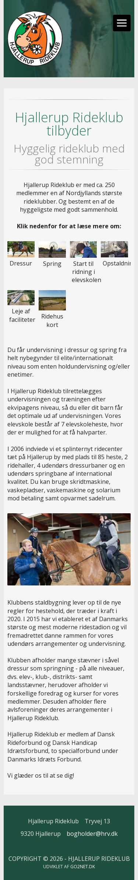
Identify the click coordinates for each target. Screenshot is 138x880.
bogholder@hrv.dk (92, 834)
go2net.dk (82, 866)
